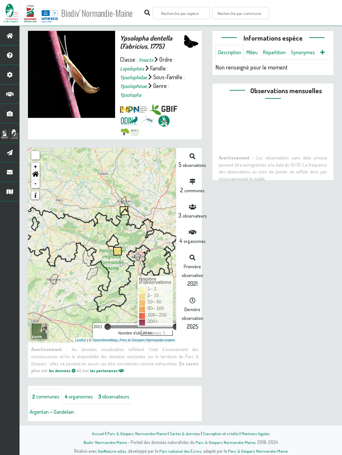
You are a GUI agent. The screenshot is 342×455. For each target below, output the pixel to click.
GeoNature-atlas (110, 451)
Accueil (93, 433)
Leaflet (80, 340)
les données (64, 370)
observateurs (122, 396)
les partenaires (113, 370)
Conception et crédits (222, 433)
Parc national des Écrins (180, 451)
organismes (83, 396)
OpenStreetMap (105, 340)
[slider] (107, 326)
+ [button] (35, 167)
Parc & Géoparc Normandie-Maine (134, 433)
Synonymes (311, 52)
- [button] (35, 184)
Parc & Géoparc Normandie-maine (147, 340)
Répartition (280, 52)
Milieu (255, 52)
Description (231, 52)
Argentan (40, 412)
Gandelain (67, 412)
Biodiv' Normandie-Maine (107, 12)
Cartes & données (184, 433)
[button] (35, 175)
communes (47, 396)
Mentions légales (259, 433)
